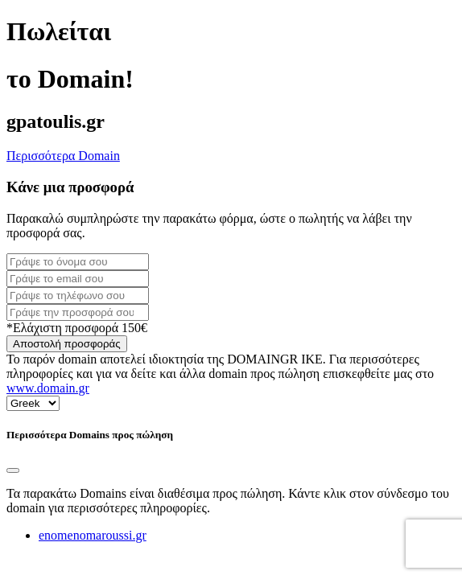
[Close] (12, 470)
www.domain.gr (47, 388)
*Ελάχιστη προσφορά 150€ (76, 328)
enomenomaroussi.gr (92, 535)
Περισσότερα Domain (63, 155)
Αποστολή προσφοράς (67, 344)
